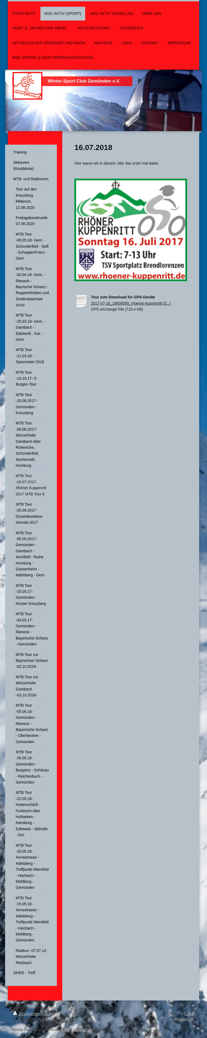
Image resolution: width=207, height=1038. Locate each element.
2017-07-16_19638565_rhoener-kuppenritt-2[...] (131, 303)
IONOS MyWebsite (77, 1029)
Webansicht (184, 1019)
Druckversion (27, 1014)
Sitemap (51, 1014)
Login (189, 1014)
